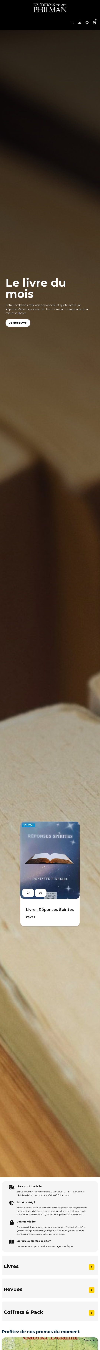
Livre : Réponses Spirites (50, 909)
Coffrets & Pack (23, 1312)
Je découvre (18, 322)
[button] (91, 1340)
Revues (13, 1289)
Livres (11, 1266)
